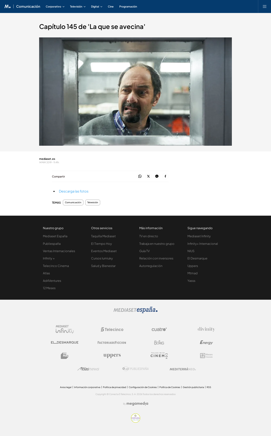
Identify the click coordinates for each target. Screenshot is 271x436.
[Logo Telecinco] (112, 329)
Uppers (192, 266)
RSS (209, 387)
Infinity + (49, 258)
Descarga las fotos (73, 191)
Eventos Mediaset (104, 251)
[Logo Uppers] (112, 355)
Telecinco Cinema (56, 266)
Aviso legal (66, 387)
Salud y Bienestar (103, 266)
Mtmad (192, 273)
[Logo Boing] (159, 342)
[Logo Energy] (206, 342)
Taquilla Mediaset (103, 236)
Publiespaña (52, 244)
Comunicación (73, 202)
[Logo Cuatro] (159, 329)
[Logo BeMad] (65, 355)
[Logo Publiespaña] (135, 369)
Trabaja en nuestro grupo (156, 244)
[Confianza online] (135, 421)
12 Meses (49, 288)
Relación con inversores (156, 258)
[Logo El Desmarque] (64, 342)
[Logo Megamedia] (137, 404)
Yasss (191, 281)
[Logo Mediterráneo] (183, 368)
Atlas (46, 273)
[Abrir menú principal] (264, 6)
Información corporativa (87, 387)
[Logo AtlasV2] (88, 369)
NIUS (190, 251)
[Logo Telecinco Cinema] (159, 355)
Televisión (92, 202)
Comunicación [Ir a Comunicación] (28, 6)
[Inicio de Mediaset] (8, 6)
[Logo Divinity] (206, 329)
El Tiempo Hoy (101, 244)
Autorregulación (150, 266)
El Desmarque (197, 258)
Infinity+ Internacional (202, 244)
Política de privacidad (114, 387)
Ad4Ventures (52, 281)
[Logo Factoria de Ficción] (112, 342)
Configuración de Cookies (143, 387)
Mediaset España (55, 236)
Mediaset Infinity (199, 236)
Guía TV (144, 251)
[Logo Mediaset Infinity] (65, 329)
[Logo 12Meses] (206, 355)
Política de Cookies (169, 387)
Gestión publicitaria (193, 387)
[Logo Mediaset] (135, 312)
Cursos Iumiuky (102, 258)
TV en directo (148, 236)
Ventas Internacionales (59, 251)
